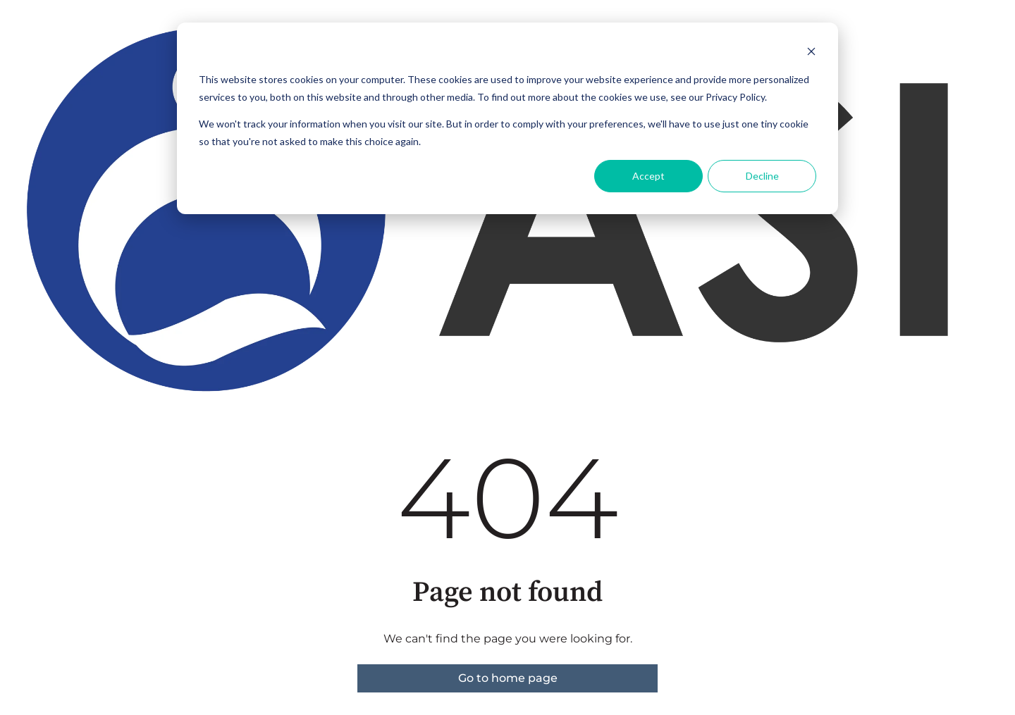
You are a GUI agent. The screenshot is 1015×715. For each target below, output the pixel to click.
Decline (762, 176)
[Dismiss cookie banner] (811, 53)
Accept (648, 176)
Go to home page (508, 678)
